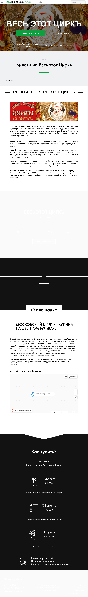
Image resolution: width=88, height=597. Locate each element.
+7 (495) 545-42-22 (14, 588)
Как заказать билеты (48, 585)
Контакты (80, 588)
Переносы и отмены (77, 593)
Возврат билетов (78, 590)
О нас (82, 585)
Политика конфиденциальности (48, 588)
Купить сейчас (44, 241)
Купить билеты (31, 33)
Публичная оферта (49, 590)
